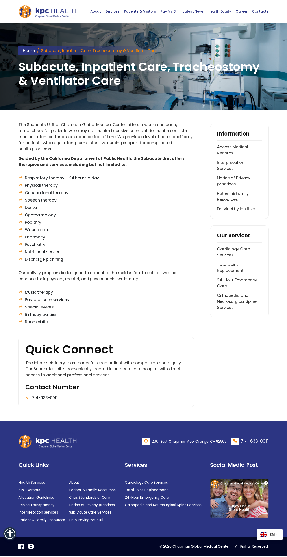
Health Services (32, 482)
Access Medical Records (232, 150)
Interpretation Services (230, 165)
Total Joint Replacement (230, 267)
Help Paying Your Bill (86, 520)
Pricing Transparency (37, 505)
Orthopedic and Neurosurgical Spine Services (237, 301)
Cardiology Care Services (233, 252)
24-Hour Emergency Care (237, 283)
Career (241, 11)
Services (112, 11)
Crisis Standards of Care (90, 498)
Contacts (260, 11)
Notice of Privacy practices (233, 181)
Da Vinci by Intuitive (236, 209)
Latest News (193, 11)
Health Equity (219, 11)
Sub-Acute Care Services (91, 513)
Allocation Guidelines (36, 498)
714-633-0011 (255, 441)
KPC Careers (29, 490)
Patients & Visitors (140, 11)
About (95, 11)
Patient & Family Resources (232, 196)
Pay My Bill (169, 11)
